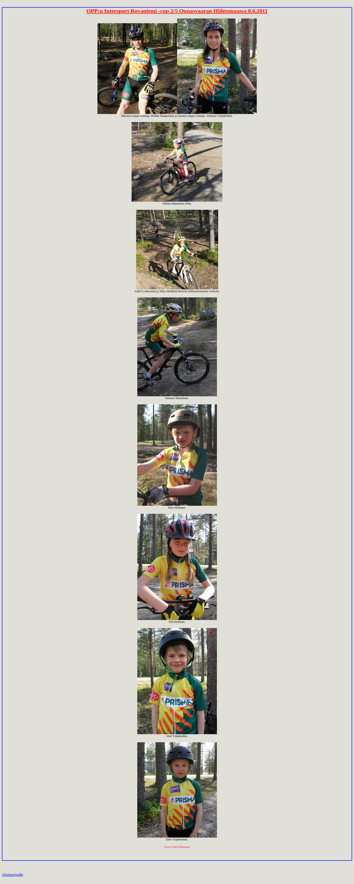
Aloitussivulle (12, 875)
